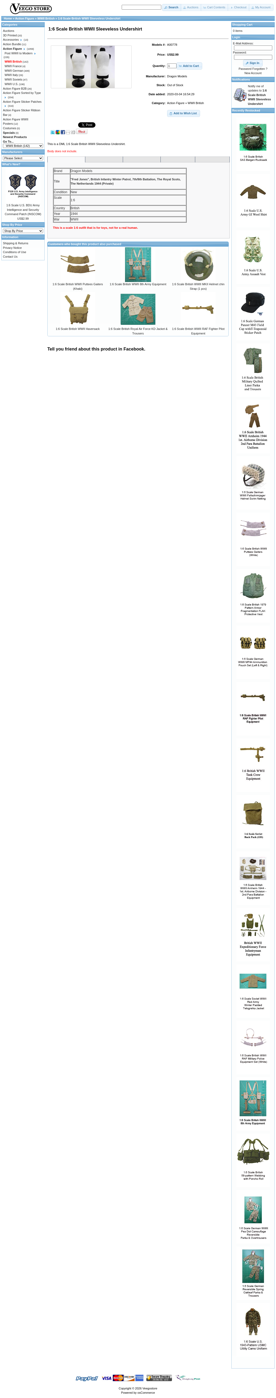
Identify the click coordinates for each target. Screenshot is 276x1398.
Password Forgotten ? (253, 68)
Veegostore (150, 1388)
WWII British (196, 103)
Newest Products (15, 137)
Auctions (8, 30)
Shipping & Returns (15, 243)
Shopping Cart (242, 24)
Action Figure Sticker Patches (22, 101)
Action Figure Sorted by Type (22, 92)
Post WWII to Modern (19, 53)
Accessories (11, 39)
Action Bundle (12, 44)
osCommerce (146, 1392)
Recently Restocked (246, 110)
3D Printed (10, 35)
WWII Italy (11, 75)
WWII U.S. (11, 84)
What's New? (11, 164)
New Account (253, 73)
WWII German (14, 70)
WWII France (13, 66)
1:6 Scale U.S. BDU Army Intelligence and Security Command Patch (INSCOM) (23, 210)
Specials (9, 132)
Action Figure (176, 103)
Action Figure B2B (15, 88)
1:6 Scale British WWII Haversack (77, 328)
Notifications (241, 79)
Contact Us (10, 256)
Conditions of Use (14, 252)
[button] (172, 7)
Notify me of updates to (259, 95)
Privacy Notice (12, 247)
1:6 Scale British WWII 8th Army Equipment (138, 284)
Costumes (9, 128)
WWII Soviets (13, 79)
